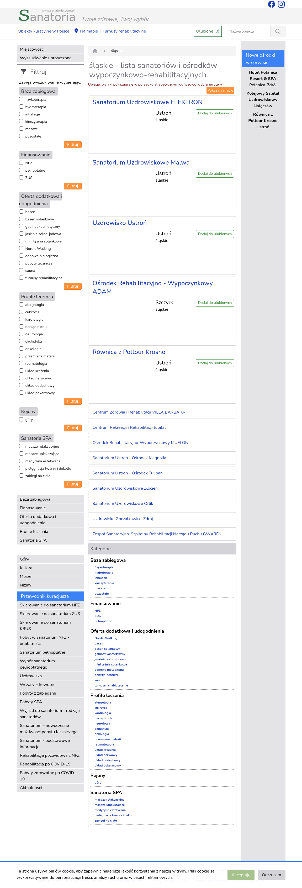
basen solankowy (39, 219)
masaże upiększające (42, 453)
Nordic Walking (38, 248)
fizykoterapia (35, 99)
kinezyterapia (36, 121)
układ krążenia (37, 370)
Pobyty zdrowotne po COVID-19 (48, 776)
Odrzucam (271, 875)
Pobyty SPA (31, 702)
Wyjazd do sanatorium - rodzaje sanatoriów (50, 714)
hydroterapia (35, 106)
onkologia (33, 348)
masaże (31, 128)
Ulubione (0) (208, 31)
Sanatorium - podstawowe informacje (45, 744)
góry (29, 419)
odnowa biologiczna (41, 255)
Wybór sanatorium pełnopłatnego (37, 664)
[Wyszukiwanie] (277, 31)
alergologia (34, 304)
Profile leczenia (34, 532)
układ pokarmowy (40, 392)
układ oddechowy (40, 385)
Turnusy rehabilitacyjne (124, 31)
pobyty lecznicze (38, 263)
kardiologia (34, 319)
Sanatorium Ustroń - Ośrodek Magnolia (129, 458)
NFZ (28, 163)
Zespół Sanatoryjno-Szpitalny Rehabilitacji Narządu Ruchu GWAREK (157, 534)
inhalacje (32, 114)
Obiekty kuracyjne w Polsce (43, 31)
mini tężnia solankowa (43, 241)
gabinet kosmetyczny (42, 226)
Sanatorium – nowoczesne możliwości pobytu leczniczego (49, 729)
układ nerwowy (38, 378)
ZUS (29, 177)
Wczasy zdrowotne (38, 685)
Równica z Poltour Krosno (129, 352)
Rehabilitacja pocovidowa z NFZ (50, 755)
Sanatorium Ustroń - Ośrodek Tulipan (128, 473)
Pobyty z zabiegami (38, 693)
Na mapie (86, 31)
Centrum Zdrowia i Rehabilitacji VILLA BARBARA (139, 412)
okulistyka (33, 341)
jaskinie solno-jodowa (43, 233)
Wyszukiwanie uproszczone (46, 58)
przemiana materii (40, 356)
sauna (30, 270)
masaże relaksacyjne (42, 446)
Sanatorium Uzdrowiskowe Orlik (123, 503)
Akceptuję (241, 875)
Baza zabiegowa (35, 499)
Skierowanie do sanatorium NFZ (50, 605)
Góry (24, 559)
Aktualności (31, 788)
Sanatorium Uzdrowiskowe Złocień (125, 488)
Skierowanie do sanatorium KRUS (45, 626)
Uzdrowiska (31, 676)
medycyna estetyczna (43, 461)
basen (30, 211)
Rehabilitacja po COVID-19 (45, 764)
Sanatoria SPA (33, 540)
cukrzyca (32, 312)
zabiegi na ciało (38, 475)
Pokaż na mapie (220, 90)
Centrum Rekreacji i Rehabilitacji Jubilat (129, 427)
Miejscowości (32, 49)
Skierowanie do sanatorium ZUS (50, 614)
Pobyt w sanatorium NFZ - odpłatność (45, 641)
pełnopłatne (35, 170)
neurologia (34, 334)
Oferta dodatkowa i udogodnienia (38, 520)
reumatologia (36, 363)
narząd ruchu (36, 326)
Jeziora (26, 568)
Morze (25, 576)
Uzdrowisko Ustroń (120, 223)
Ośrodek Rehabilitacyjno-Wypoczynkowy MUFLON (140, 443)
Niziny (25, 585)
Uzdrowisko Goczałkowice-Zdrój (123, 519)
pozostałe (33, 136)
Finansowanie (33, 508)
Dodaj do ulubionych (215, 113)
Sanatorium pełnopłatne (42, 652)
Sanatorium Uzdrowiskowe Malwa (141, 162)
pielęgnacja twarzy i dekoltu (48, 468)
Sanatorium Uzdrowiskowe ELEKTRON (148, 102)
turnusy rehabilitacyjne (44, 278)
